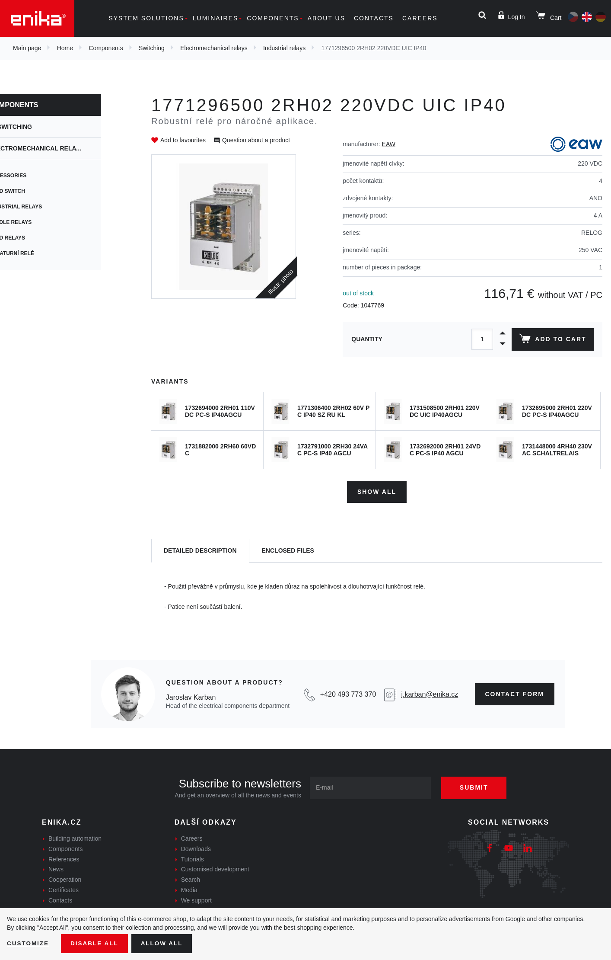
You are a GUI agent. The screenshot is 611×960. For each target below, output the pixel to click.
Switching (152, 48)
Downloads (196, 848)
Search (190, 878)
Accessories (36, 176)
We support (196, 899)
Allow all (165, 943)
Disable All (96, 943)
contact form (514, 693)
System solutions (146, 18)
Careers (420, 18)
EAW (388, 144)
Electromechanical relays (214, 48)
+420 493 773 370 (348, 693)
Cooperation (64, 878)
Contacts (374, 18)
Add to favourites (183, 140)
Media (189, 889)
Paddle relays (38, 222)
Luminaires (216, 18)
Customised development (215, 868)
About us (326, 18)
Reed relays (35, 238)
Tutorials (192, 857)
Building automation (75, 837)
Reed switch (35, 191)
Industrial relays (284, 48)
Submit (477, 786)
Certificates (63, 889)
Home (65, 48)
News (56, 868)
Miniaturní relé (40, 253)
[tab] (200, 550)
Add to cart (552, 340)
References (64, 857)
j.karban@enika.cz (429, 693)
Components (273, 18)
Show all (376, 490)
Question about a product (256, 140)
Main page (27, 48)
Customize (28, 943)
